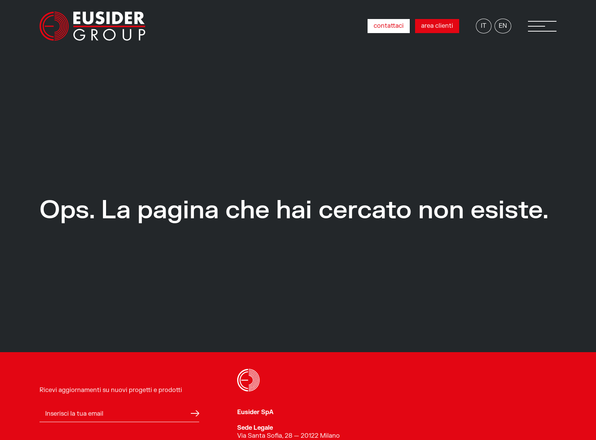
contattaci (389, 26)
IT (484, 26)
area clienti (437, 26)
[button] (542, 26)
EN (503, 26)
